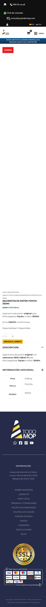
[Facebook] (20, 443)
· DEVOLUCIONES (23, 529)
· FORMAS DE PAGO (23, 516)
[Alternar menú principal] (38, 33)
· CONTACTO (23, 494)
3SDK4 (17, 295)
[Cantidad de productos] (8, 336)
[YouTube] (31, 443)
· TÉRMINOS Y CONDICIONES (23, 503)
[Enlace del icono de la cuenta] (7, 24)
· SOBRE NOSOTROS (23, 490)
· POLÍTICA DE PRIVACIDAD (23, 507)
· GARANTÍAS (23, 525)
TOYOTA (11, 295)
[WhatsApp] (15, 443)
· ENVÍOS (23, 521)
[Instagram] (26, 443)
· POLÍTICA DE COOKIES (23, 512)
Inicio (4, 292)
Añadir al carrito (13, 342)
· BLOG (23, 534)
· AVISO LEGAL (23, 499)
